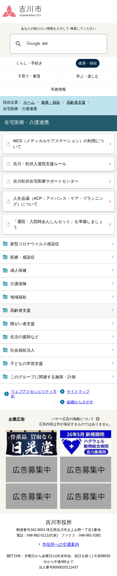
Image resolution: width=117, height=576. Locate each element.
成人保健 (18, 270)
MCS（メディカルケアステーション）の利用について (58, 143)
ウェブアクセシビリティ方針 (34, 393)
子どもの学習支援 (26, 363)
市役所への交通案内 (60, 544)
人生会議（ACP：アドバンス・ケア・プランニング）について (58, 201)
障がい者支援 (22, 323)
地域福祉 (18, 297)
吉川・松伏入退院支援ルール (39, 163)
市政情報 (58, 89)
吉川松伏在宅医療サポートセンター (45, 181)
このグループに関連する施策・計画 (43, 377)
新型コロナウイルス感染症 (34, 244)
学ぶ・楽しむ (87, 76)
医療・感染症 (22, 257)
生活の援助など (24, 336)
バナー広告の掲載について (73, 419)
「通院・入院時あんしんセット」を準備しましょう (58, 224)
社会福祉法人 (22, 350)
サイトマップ (78, 391)
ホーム (29, 102)
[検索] (64, 43)
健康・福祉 (87, 63)
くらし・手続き (29, 63)
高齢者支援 (76, 102)
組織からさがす (80, 402)
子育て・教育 (29, 76)
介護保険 (18, 283)
